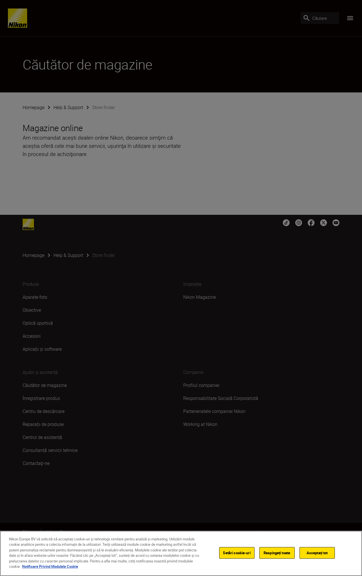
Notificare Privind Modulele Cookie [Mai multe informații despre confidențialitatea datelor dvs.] (50, 568)
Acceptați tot (317, 554)
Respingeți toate (277, 554)
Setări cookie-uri (236, 554)
